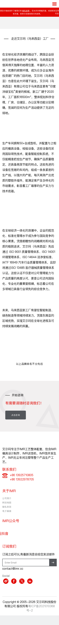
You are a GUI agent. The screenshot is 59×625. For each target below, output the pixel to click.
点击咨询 (15, 415)
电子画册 (6, 510)
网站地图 (6, 502)
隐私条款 (6, 506)
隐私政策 (25, 10)
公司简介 (6, 498)
